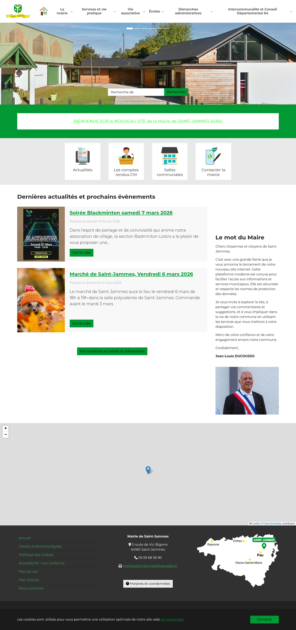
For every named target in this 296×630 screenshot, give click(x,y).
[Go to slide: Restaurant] (159, 28)
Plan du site (28, 572)
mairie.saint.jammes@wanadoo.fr (150, 566)
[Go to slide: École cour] (144, 28)
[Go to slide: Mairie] (152, 28)
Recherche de (122, 92)
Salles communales (170, 172)
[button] (148, 470)
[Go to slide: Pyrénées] (166, 28)
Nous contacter (31, 589)
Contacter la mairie (213, 172)
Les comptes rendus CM (126, 172)
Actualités (82, 170)
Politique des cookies (36, 555)
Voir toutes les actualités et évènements (112, 351)
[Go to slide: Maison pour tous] (130, 28)
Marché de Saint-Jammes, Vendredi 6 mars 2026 (131, 274)
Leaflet (254, 524)
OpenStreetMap (272, 524)
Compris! (264, 619)
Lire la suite (81, 253)
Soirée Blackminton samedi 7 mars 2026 (121, 213)
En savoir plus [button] (172, 619)
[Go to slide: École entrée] (137, 28)
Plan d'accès (29, 580)
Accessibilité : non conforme (42, 563)
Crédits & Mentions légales (40, 547)
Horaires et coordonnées (148, 584)
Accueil (25, 538)
